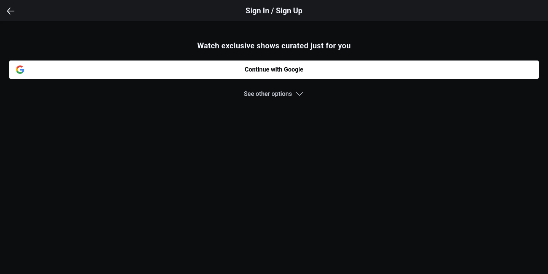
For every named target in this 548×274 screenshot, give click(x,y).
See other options (268, 93)
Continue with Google (274, 69)
